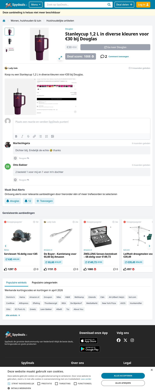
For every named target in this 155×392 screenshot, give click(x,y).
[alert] (77, 379)
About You (78, 309)
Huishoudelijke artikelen (60, 20)
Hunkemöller (136, 303)
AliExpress (23, 303)
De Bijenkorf (76, 303)
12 (28, 201)
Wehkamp (79, 297)
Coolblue (10, 303)
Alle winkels (13, 315)
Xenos (6, 250)
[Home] (3, 20)
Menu (35, 4)
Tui (67, 309)
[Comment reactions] (15, 158)
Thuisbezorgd (51, 303)
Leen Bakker (46, 309)
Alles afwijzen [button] (123, 383)
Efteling (36, 303)
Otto (8, 309)
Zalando (92, 297)
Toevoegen (44, 201)
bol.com (132, 297)
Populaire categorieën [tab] (45, 282)
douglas (12, 201)
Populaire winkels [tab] (16, 282)
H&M (67, 297)
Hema (22, 297)
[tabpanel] (77, 302)
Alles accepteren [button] (123, 375)
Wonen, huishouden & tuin (26, 20)
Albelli (59, 309)
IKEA (64, 303)
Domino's (10, 297)
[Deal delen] (124, 5)
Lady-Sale (13, 68)
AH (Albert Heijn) (116, 297)
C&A (102, 297)
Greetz (33, 309)
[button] (52, 388)
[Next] (149, 246)
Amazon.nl (48, 250)
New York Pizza (109, 303)
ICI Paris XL (20, 309)
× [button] (151, 370)
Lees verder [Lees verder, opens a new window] (86, 379)
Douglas (69, 29)
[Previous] (6, 246)
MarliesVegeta (21, 143)
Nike (59, 297)
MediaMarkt (91, 303)
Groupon (48, 297)
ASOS (122, 303)
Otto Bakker (20, 165)
